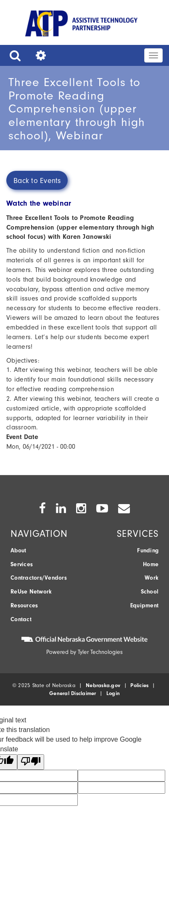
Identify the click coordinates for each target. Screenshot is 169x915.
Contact (21, 619)
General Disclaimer (72, 693)
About (18, 550)
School (150, 591)
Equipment (144, 605)
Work (151, 577)
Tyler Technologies (100, 652)
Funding (147, 550)
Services (22, 564)
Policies (139, 685)
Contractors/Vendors (39, 577)
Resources (24, 605)
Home (150, 564)
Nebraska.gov (103, 685)
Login (113, 693)
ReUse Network (31, 591)
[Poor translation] (30, 762)
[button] (13, 55)
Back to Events (37, 180)
